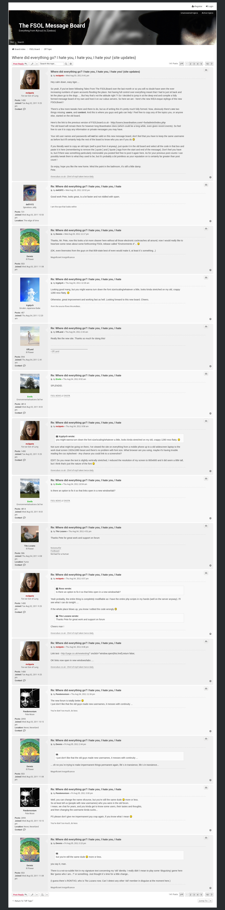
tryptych (30, 305)
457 (23, 313)
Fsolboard (55, 551)
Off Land (55, 351)
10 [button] (207, 63)
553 (23, 264)
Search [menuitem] (21, 42)
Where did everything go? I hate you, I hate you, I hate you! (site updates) (74, 57)
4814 (23, 404)
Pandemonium (29, 711)
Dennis (30, 256)
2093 (23, 719)
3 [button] (194, 63)
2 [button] (190, 63)
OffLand (29, 349)
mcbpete (30, 93)
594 (23, 357)
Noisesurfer (56, 548)
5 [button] (201, 63)
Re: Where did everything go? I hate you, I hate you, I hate (86, 186)
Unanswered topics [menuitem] (189, 13)
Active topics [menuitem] (207, 13)
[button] (181, 64)
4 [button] (197, 63)
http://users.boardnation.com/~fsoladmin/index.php (138, 122)
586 (23, 553)
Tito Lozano (29, 546)
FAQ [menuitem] (12, 42)
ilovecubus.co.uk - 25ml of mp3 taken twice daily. (72, 176)
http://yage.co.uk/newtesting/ (75, 653)
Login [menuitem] (209, 6)
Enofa (29, 397)
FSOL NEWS (56, 396)
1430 (23, 100)
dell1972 (30, 204)
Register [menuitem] (197, 6)
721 (23, 212)
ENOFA (67, 396)
